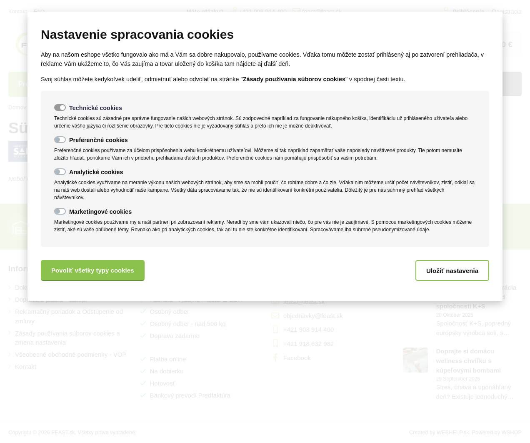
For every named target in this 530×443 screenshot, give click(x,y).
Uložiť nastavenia (452, 270)
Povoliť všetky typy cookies (92, 270)
